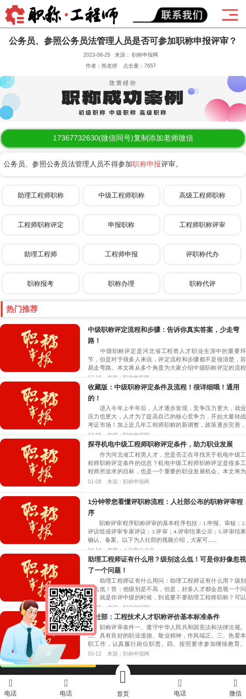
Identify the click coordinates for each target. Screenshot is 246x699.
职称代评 (202, 283)
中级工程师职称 (121, 195)
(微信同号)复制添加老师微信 (123, 138)
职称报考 (40, 283)
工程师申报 (121, 254)
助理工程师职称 (41, 195)
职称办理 (121, 283)
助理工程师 (40, 254)
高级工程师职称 (202, 195)
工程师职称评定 (41, 224)
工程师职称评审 (202, 224)
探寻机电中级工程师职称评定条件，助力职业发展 (160, 444)
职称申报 (146, 164)
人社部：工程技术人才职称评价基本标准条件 (154, 616)
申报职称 (121, 224)
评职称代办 (202, 254)
